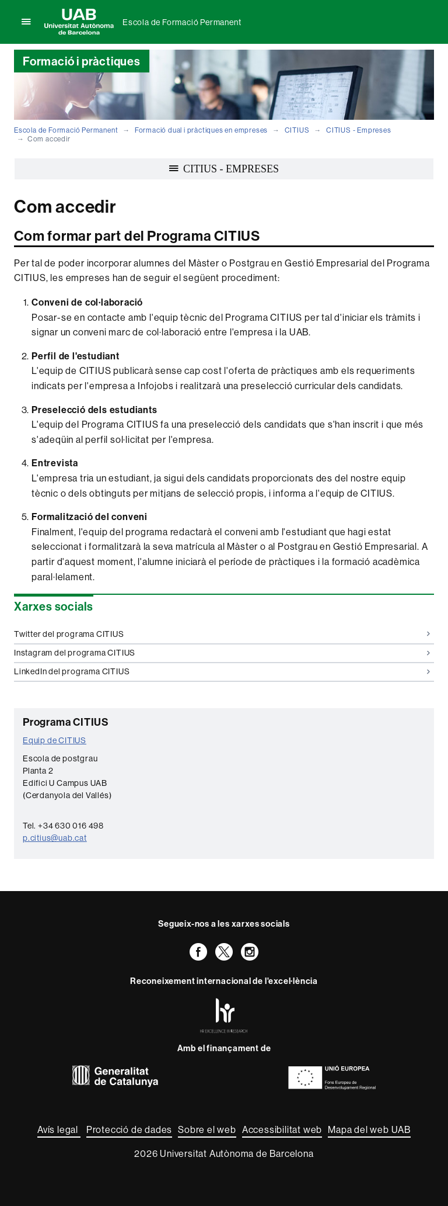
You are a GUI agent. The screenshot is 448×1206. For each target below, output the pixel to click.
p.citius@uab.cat (55, 838)
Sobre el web (207, 1129)
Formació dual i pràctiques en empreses (201, 130)
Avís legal (58, 1129)
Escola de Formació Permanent (182, 22)
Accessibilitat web (282, 1129)
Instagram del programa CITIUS (222, 652)
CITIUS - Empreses (358, 130)
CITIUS (297, 130)
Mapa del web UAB (369, 1129)
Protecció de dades (129, 1129)
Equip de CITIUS (54, 740)
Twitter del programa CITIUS (222, 634)
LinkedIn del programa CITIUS (222, 671)
